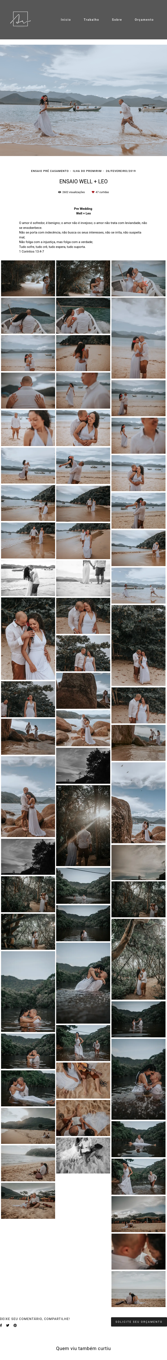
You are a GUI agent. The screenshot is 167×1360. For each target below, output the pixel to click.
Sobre (117, 19)
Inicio (66, 19)
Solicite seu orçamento (139, 1321)
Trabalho (91, 19)
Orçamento (144, 19)
